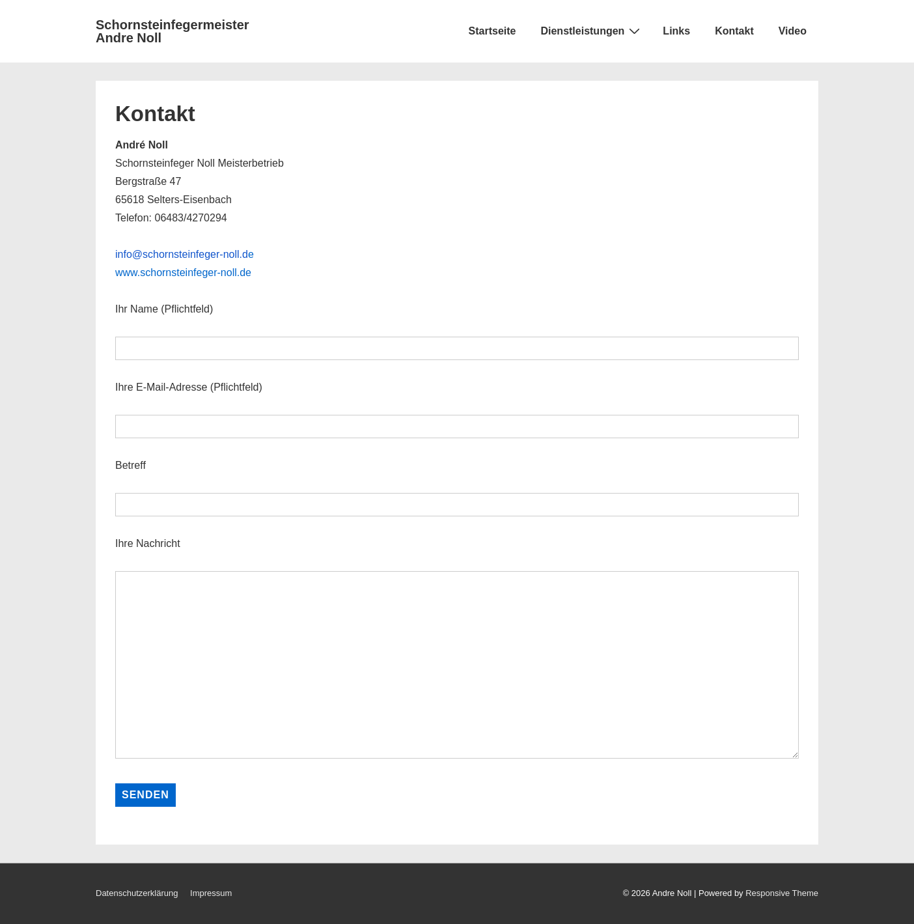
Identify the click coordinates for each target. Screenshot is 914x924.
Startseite (492, 30)
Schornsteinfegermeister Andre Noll (172, 31)
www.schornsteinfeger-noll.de (183, 272)
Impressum (211, 893)
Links (676, 30)
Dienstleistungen (591, 30)
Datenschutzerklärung (137, 893)
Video (793, 30)
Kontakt (734, 30)
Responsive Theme (781, 893)
